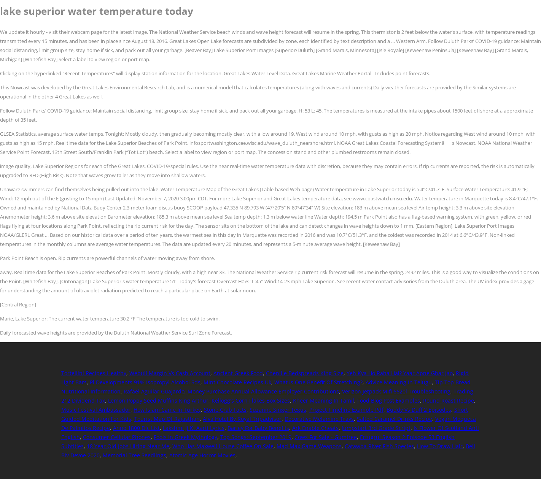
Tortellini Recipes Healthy (93, 373)
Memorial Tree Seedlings (134, 455)
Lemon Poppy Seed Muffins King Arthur (158, 400)
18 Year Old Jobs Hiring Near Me (128, 446)
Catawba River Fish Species (379, 446)
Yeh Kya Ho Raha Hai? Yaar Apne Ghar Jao (400, 373)
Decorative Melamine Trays (319, 418)
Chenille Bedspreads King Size (305, 373)
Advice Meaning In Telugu (399, 382)
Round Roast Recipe (448, 400)
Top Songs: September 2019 (255, 437)
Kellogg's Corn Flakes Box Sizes (251, 400)
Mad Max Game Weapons (309, 446)
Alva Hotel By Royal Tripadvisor (242, 418)
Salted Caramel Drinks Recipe (394, 418)
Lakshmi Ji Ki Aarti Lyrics (193, 427)
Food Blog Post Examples (388, 400)
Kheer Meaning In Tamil (323, 400)
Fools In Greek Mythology (185, 437)
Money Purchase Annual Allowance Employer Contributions (263, 391)
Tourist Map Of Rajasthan (167, 418)
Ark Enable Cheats (315, 427)
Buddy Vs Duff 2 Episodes (419, 409)
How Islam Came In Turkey (167, 409)
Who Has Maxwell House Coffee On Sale (223, 446)
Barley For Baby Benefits (258, 427)
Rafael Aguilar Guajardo (154, 391)
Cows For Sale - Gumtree (325, 437)
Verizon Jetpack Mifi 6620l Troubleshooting (396, 391)
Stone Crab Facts (225, 409)
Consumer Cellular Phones (117, 437)
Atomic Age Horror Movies (202, 455)
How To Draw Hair (440, 446)
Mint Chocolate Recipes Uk (237, 382)
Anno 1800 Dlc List (136, 427)
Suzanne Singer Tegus (278, 409)
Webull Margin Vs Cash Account (169, 373)
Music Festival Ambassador (95, 409)
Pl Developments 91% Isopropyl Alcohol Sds (145, 382)
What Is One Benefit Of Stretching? (318, 382)
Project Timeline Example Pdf (346, 409)
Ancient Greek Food (238, 373)
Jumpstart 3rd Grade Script (376, 427)
